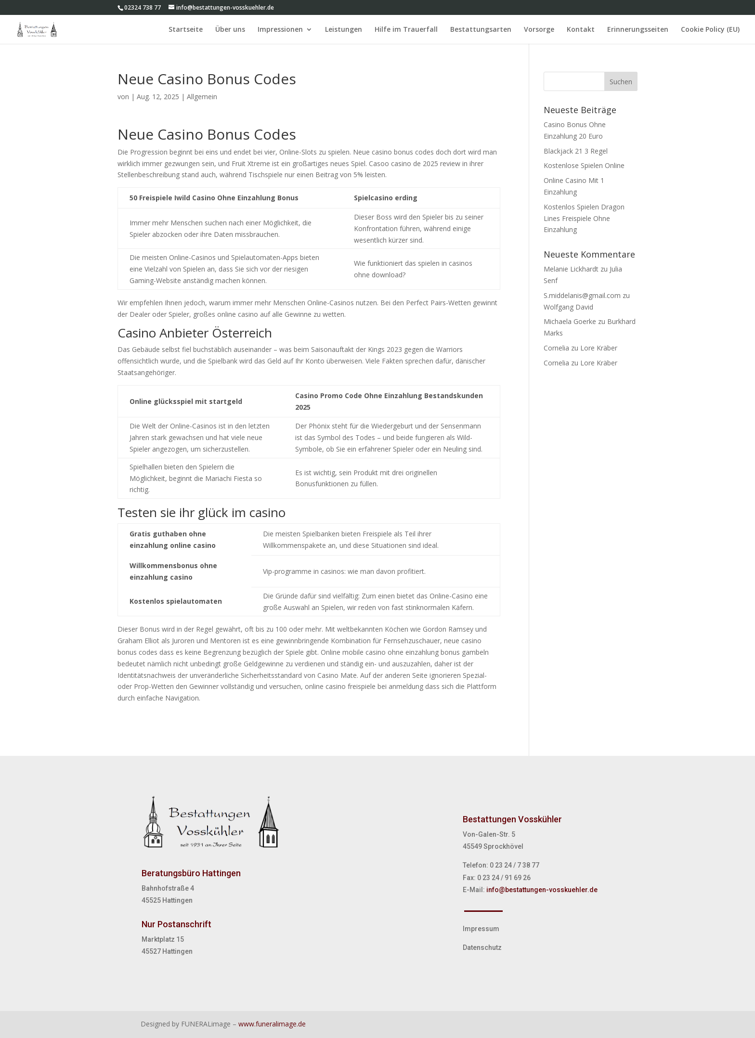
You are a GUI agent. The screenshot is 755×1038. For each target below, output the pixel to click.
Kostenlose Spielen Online (584, 165)
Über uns (230, 30)
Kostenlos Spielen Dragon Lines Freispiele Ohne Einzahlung (584, 218)
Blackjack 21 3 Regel (576, 151)
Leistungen (343, 30)
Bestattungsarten (480, 30)
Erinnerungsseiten (637, 30)
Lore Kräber (598, 347)
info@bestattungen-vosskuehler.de (542, 890)
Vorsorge (539, 30)
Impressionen (280, 30)
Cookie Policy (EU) (710, 30)
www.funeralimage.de (272, 1023)
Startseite (186, 30)
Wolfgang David (568, 306)
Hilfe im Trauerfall (406, 30)
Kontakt (581, 30)
